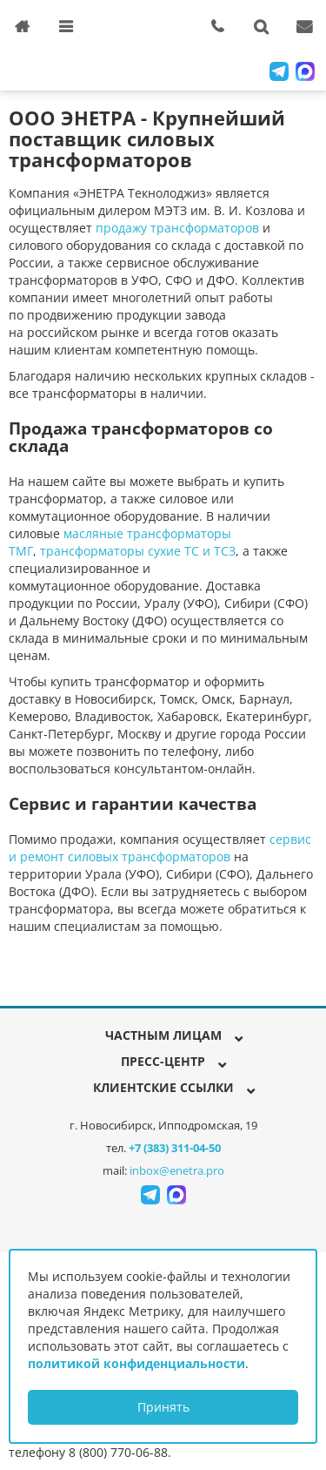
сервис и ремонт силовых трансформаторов (160, 848)
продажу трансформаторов (177, 227)
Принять (163, 1407)
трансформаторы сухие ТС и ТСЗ (138, 551)
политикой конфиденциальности (136, 1363)
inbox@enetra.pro (177, 1170)
